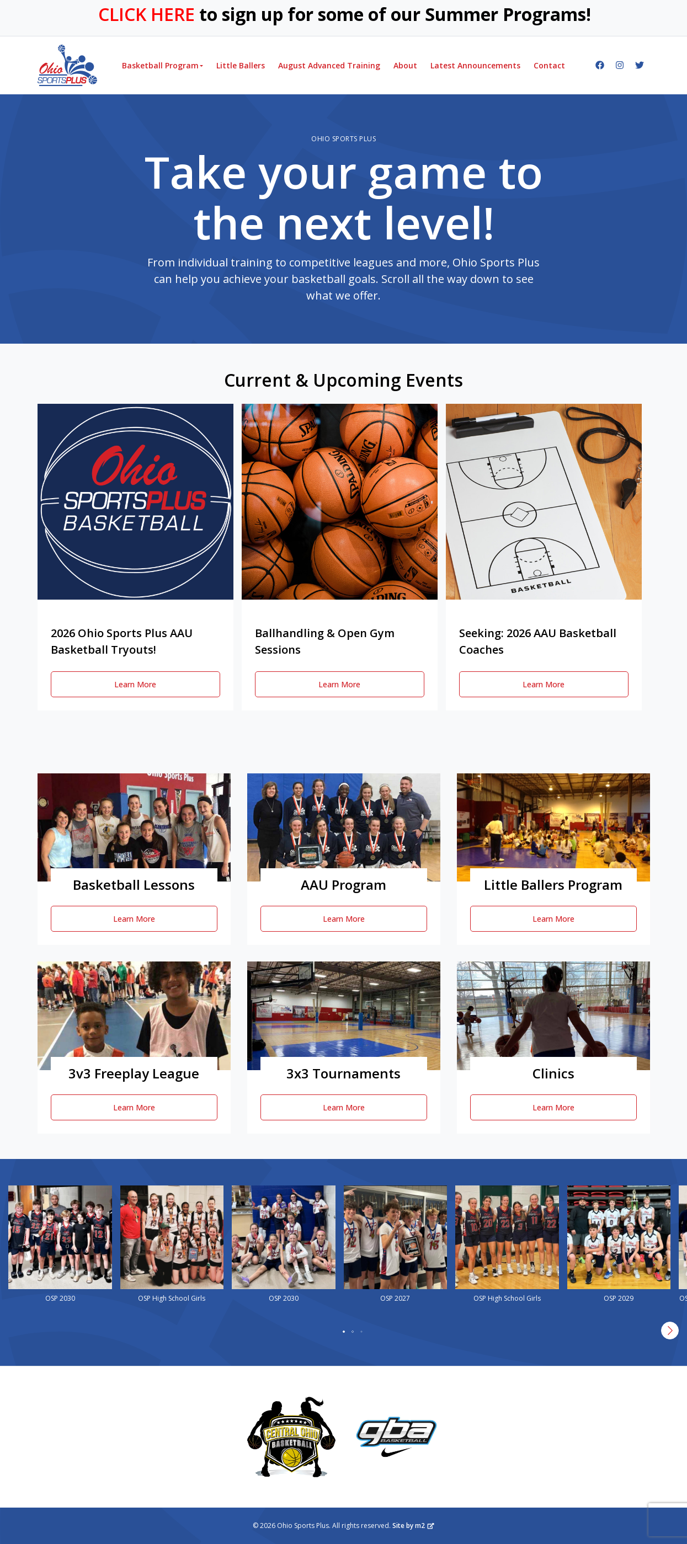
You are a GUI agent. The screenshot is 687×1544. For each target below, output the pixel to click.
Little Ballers (240, 65)
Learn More (135, 684)
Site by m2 (413, 1525)
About (405, 65)
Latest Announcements (475, 65)
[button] (344, 1331)
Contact (549, 65)
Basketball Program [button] (160, 65)
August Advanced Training (329, 65)
